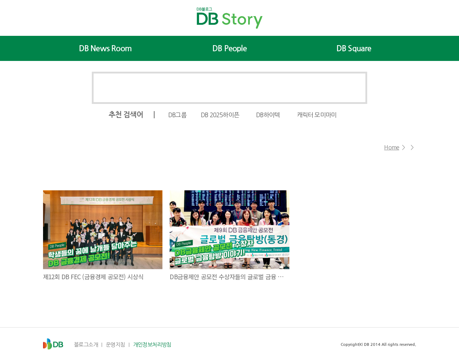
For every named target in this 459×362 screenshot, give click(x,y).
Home (391, 147)
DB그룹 (177, 115)
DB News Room (105, 48)
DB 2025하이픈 (220, 115)
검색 (351, 87)
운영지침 (115, 344)
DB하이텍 (268, 115)
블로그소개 (86, 344)
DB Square (354, 48)
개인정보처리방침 (152, 344)
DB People (229, 48)
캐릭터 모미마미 (317, 115)
